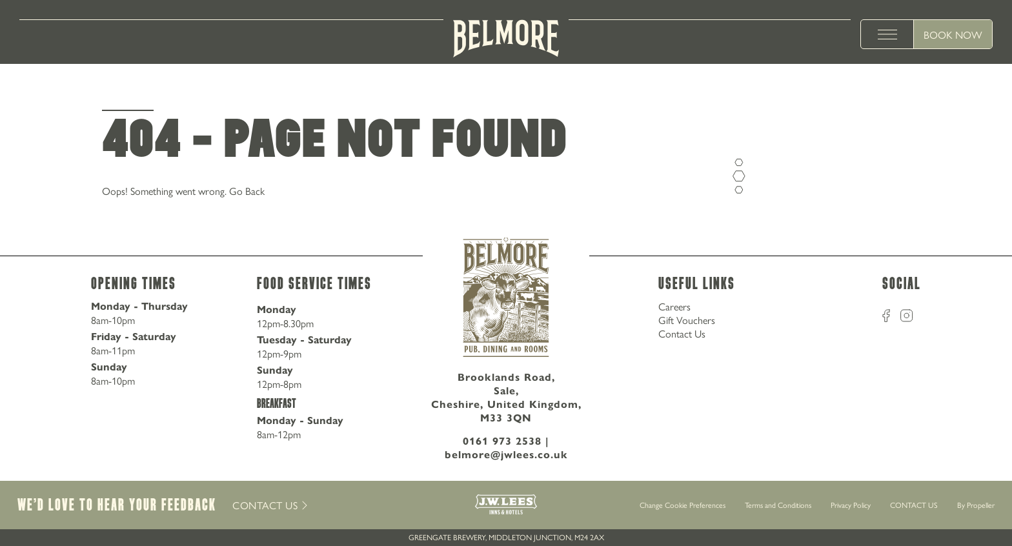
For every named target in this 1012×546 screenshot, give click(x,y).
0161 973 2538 (502, 441)
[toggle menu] (887, 34)
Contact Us (681, 333)
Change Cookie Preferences (682, 505)
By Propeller (976, 505)
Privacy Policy (851, 505)
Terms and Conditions (778, 505)
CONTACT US (914, 505)
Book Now (953, 34)
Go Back (247, 190)
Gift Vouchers (686, 320)
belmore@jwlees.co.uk (506, 455)
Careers (674, 306)
